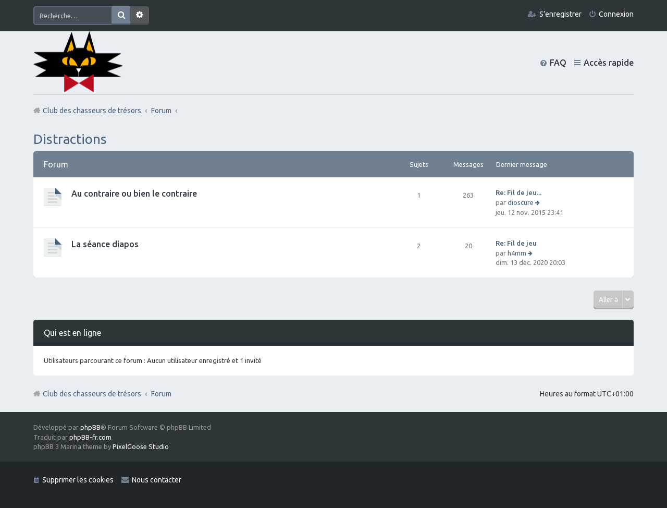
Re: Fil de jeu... (518, 192)
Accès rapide (609, 62)
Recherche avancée (139, 15)
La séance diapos (105, 244)
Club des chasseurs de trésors (92, 394)
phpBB (90, 427)
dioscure (521, 202)
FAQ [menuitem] (558, 62)
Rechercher (121, 15)
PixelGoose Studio (141, 446)
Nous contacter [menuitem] (156, 480)
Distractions (70, 139)
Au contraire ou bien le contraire (134, 193)
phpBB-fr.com (90, 437)
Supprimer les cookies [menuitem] (78, 480)
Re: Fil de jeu (516, 243)
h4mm (517, 253)
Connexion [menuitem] (616, 14)
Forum (161, 394)
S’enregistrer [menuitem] (560, 14)
